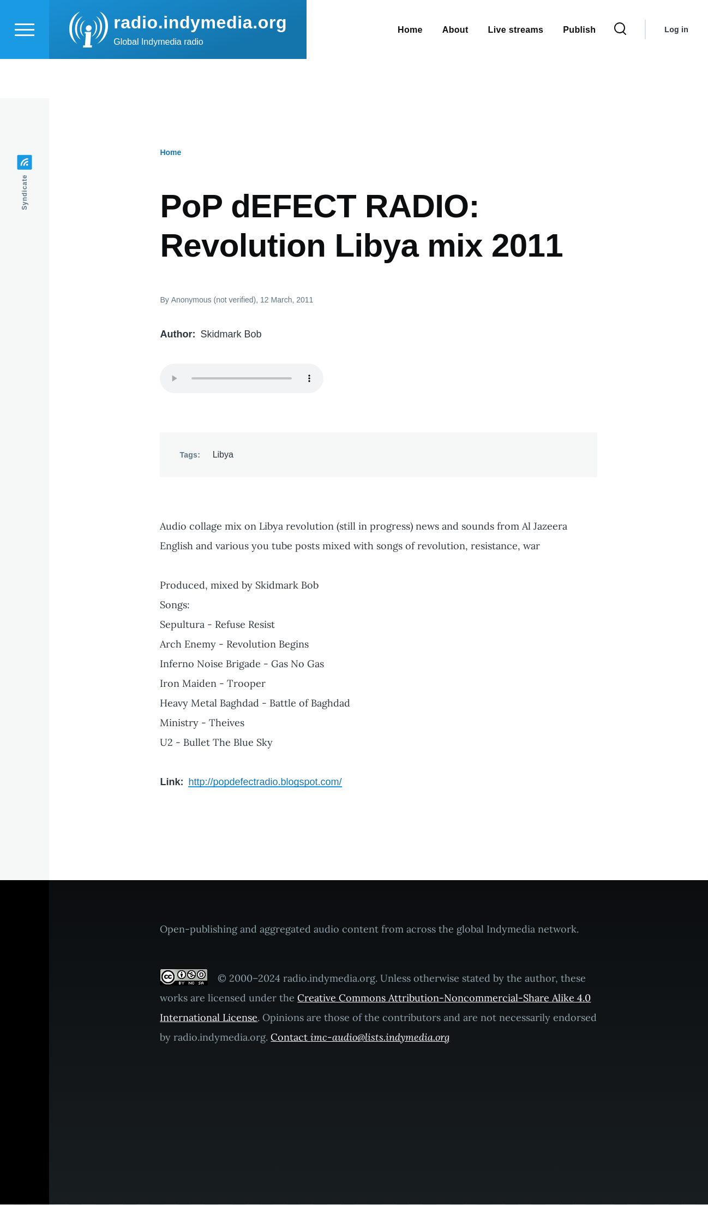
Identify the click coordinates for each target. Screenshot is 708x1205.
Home (170, 153)
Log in (676, 68)
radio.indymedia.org (200, 62)
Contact (360, 1037)
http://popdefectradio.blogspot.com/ (264, 782)
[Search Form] (620, 68)
